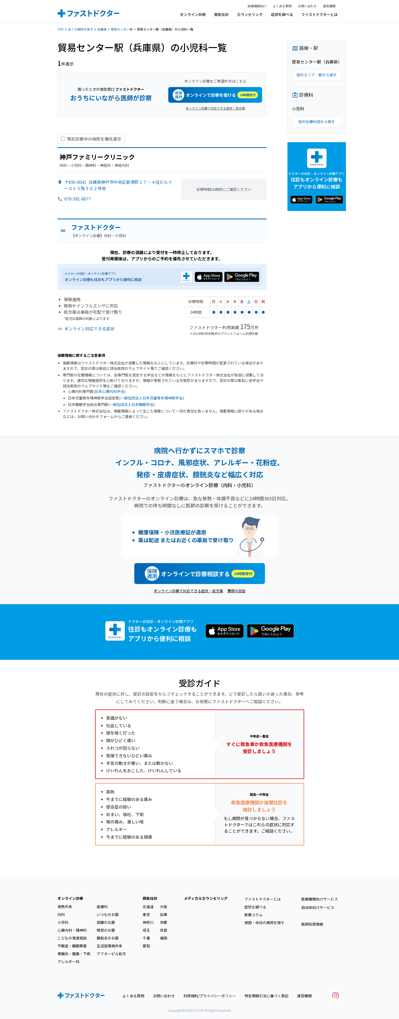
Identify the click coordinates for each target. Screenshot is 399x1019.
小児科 (62, 922)
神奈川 (148, 922)
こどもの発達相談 (72, 938)
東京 (146, 914)
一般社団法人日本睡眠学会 (131, 404)
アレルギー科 (68, 961)
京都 (163, 922)
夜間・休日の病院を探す (264, 922)
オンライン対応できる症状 (89, 328)
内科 (61, 914)
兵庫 (163, 914)
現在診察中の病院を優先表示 (94, 139)
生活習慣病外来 (109, 945)
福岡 (163, 938)
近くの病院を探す (80, 29)
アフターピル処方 (111, 953)
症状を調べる (282, 14)
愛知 (146, 945)
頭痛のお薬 (106, 922)
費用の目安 (236, 590)
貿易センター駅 (122, 29)
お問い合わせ (307, 6)
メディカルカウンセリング (206, 898)
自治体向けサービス (317, 907)
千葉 (146, 938)
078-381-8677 (77, 199)
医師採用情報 (312, 924)
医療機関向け (257, 6)
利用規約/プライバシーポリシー (209, 995)
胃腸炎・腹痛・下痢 (73, 953)
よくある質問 (282, 6)
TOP (60, 29)
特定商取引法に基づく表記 (266, 995)
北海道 (148, 906)
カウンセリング (250, 14)
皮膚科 (102, 906)
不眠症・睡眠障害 (72, 945)
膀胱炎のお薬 (108, 938)
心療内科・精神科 (72, 930)
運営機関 (329, 6)
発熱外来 (64, 906)
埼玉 (146, 930)
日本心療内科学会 (109, 391)
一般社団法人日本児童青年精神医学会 (151, 397)
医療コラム (253, 914)
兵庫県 (102, 29)
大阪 (163, 906)
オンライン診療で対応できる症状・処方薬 (215, 108)
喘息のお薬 (106, 930)
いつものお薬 (108, 914)
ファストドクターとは (319, 14)
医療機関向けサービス (319, 899)
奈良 (163, 930)
